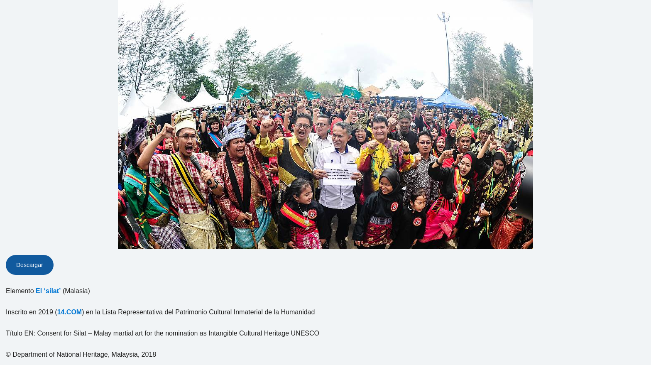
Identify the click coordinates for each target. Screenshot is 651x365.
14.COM (69, 312)
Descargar (29, 265)
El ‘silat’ (48, 290)
